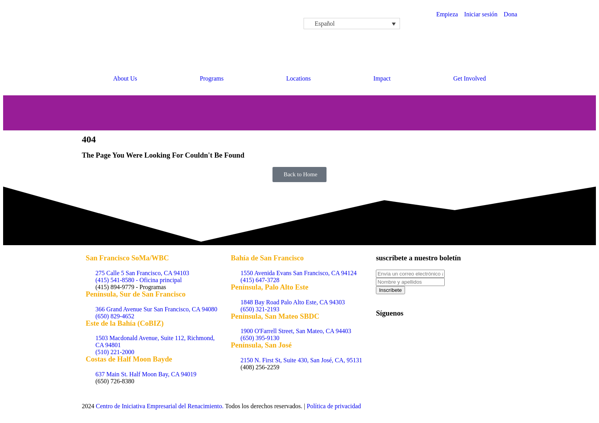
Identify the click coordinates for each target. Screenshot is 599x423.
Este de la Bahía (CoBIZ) (125, 323)
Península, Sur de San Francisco (136, 294)
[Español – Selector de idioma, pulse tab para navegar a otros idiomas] (352, 23)
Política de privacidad (334, 406)
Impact (381, 78)
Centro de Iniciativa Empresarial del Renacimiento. (160, 406)
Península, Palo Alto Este (270, 287)
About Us (125, 78)
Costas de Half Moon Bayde (129, 359)
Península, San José (261, 345)
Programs (212, 78)
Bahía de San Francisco (267, 258)
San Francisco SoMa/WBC (127, 258)
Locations (298, 78)
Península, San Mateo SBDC (275, 316)
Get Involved (469, 78)
